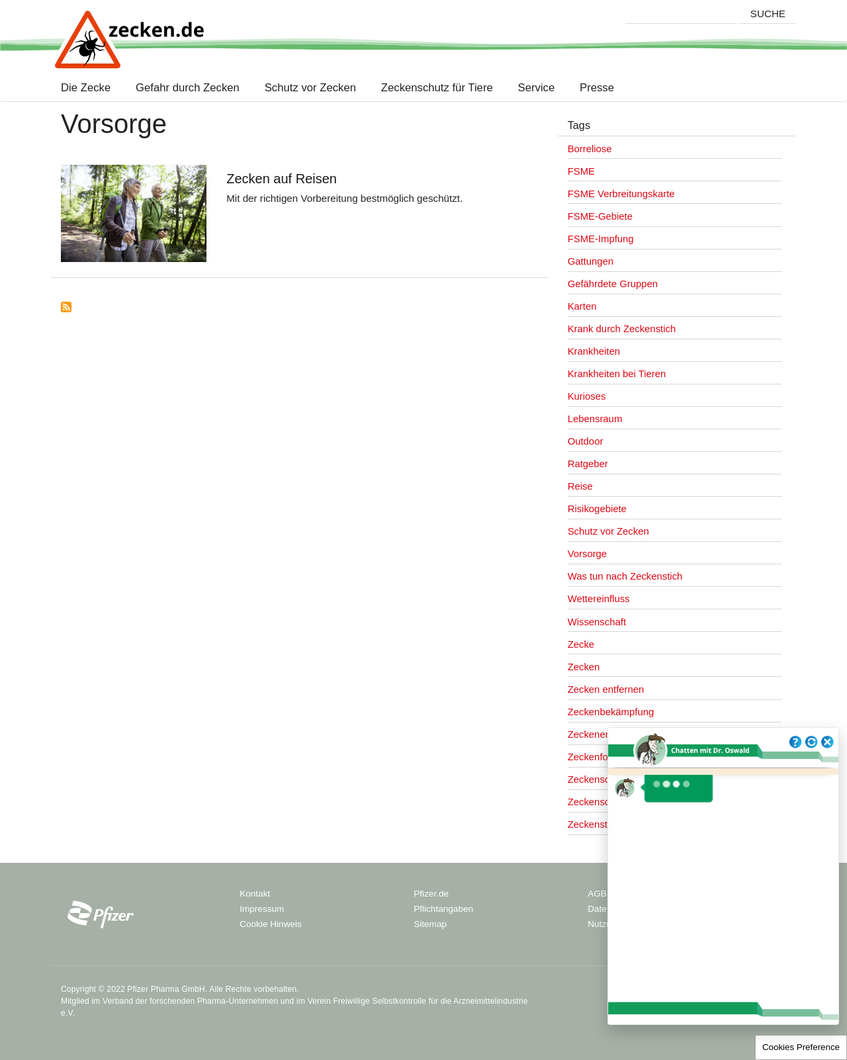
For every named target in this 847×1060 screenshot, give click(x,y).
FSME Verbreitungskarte (621, 194)
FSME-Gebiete (600, 216)
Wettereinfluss (599, 599)
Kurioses (587, 396)
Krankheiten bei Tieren (617, 374)
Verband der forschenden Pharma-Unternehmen (190, 1001)
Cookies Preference (801, 1047)
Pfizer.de (431, 894)
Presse (597, 88)
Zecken (584, 667)
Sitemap (430, 924)
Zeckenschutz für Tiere (437, 88)
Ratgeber (588, 464)
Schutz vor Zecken (310, 88)
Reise (580, 486)
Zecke (581, 644)
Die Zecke (88, 88)
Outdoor (585, 441)
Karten (582, 306)
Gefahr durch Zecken (187, 88)
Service (536, 88)
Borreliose (590, 149)
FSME (581, 171)
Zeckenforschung (605, 757)
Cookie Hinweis (271, 924)
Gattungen (590, 261)
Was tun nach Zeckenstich (625, 576)
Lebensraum (595, 419)
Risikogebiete (597, 509)
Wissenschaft (597, 622)
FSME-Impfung (601, 239)
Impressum (262, 909)
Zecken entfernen (606, 689)
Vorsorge (587, 554)
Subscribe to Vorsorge (66, 307)
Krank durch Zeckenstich (622, 329)
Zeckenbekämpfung (611, 712)
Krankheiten (594, 351)
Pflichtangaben (443, 909)
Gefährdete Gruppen (613, 284)
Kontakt (255, 894)
